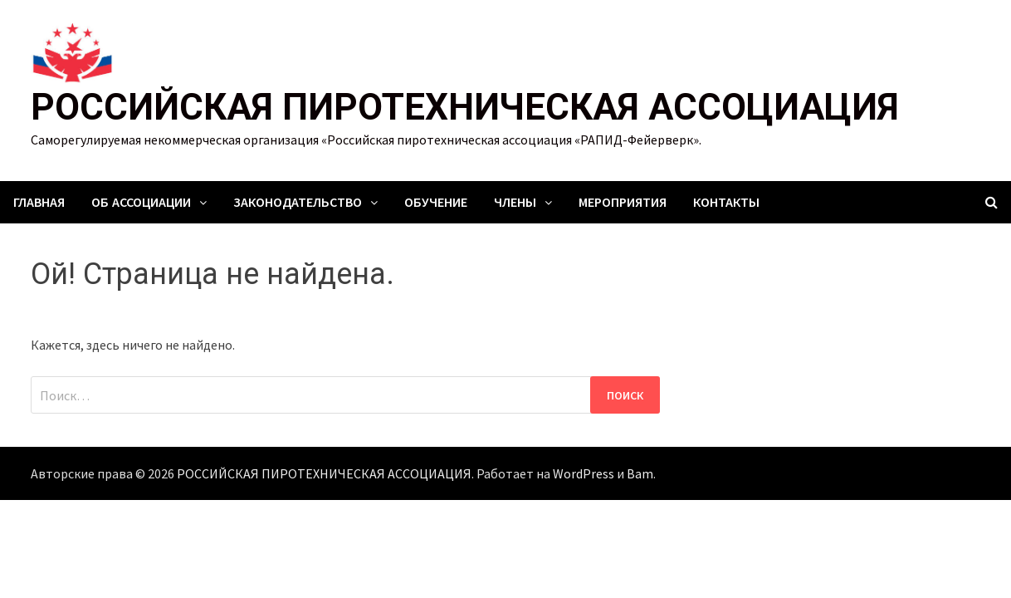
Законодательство (297, 202)
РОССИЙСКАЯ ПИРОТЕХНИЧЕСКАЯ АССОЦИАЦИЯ (465, 107)
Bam (640, 473)
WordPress (583, 473)
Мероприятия (623, 202)
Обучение (435, 202)
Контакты (726, 202)
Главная (39, 202)
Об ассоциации (141, 202)
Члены (515, 202)
